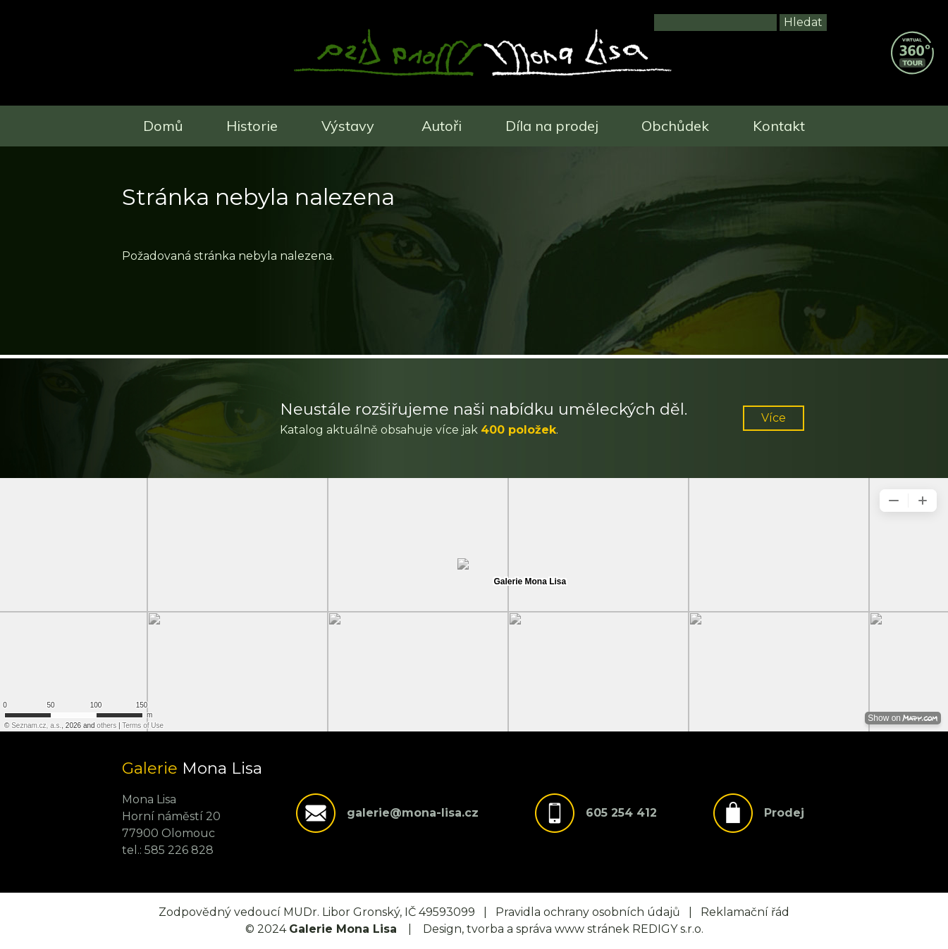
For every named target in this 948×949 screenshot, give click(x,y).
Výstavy (347, 125)
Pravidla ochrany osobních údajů (587, 912)
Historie (252, 125)
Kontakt (779, 125)
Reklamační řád (745, 912)
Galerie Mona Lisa (343, 929)
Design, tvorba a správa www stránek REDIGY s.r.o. (563, 929)
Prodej (784, 812)
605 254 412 (621, 812)
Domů (163, 125)
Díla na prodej (551, 125)
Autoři (441, 125)
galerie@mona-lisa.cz (413, 812)
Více (773, 418)
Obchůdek (675, 125)
